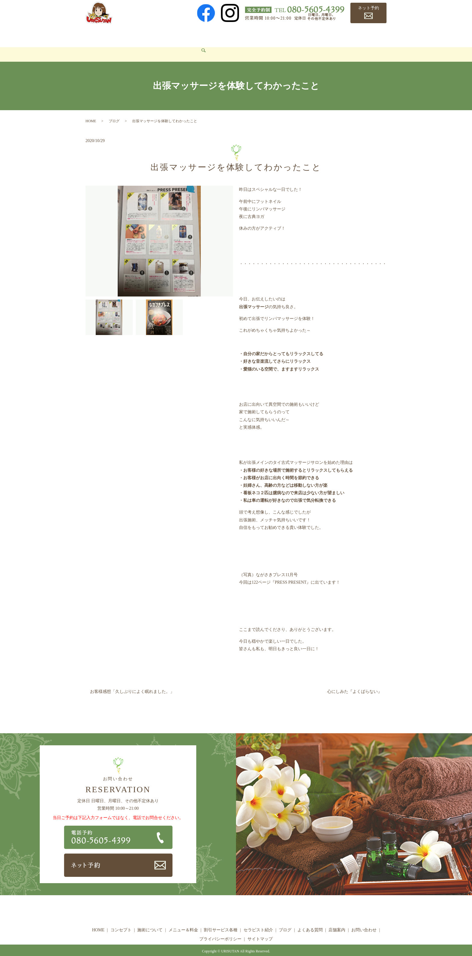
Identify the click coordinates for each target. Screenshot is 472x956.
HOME (96, 34)
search (127, 45)
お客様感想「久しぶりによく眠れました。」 (132, 683)
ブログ (305, 34)
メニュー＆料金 (191, 34)
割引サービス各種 (233, 34)
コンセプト (122, 34)
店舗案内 (362, 34)
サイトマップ (260, 930)
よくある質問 (332, 34)
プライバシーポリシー (220, 930)
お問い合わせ (102, 45)
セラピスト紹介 (275, 34)
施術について (154, 34)
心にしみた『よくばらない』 (354, 683)
